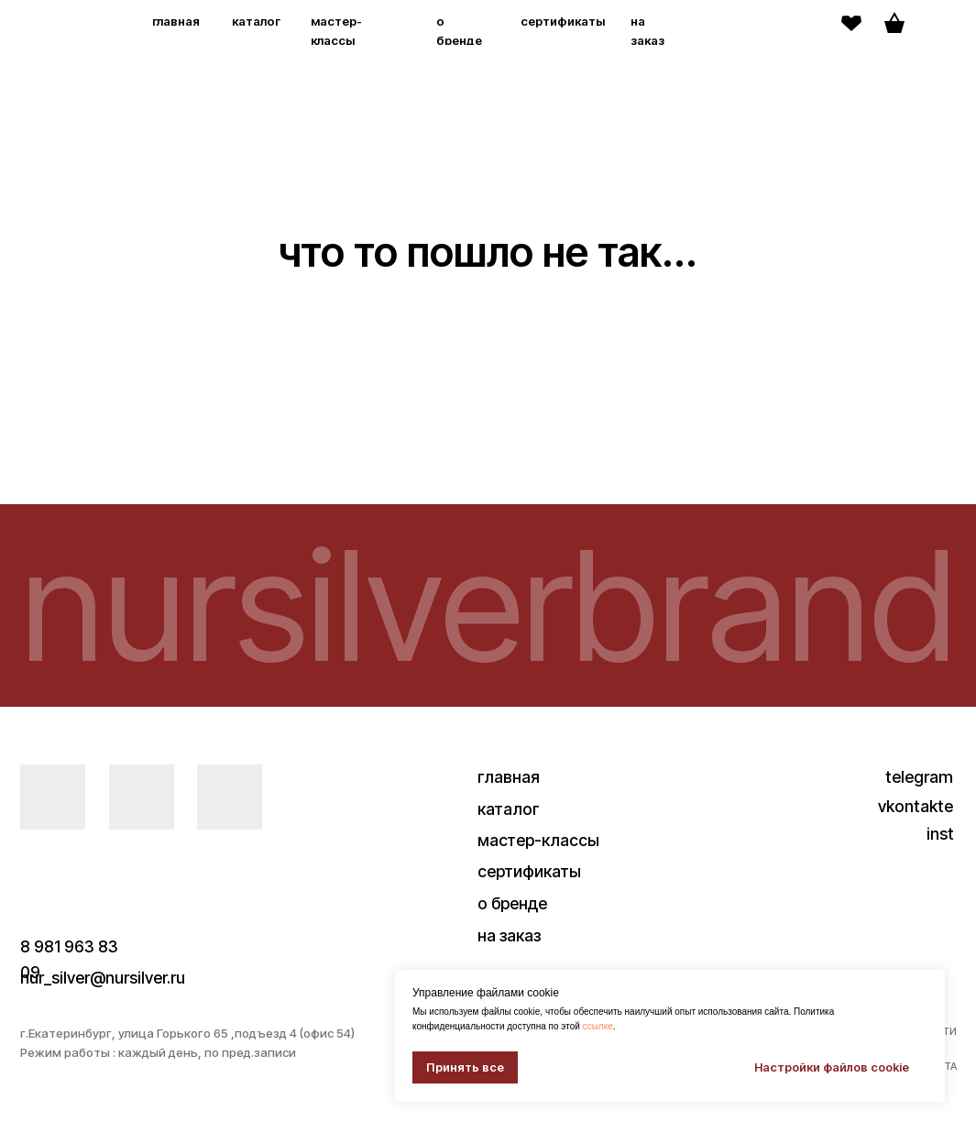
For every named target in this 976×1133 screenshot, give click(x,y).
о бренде (512, 903)
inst (940, 833)
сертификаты (563, 21)
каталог (256, 21)
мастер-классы (538, 840)
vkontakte (915, 806)
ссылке (598, 1026)
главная (176, 21)
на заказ (509, 935)
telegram (919, 776)
